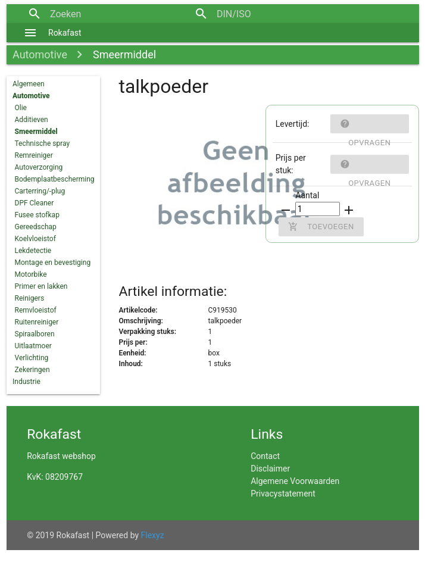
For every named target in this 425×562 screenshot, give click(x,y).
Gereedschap (36, 227)
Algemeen (28, 84)
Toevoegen (321, 226)
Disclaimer (270, 468)
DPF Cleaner (34, 203)
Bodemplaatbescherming (55, 179)
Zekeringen (32, 370)
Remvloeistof (36, 310)
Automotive (39, 54)
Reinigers (30, 298)
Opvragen (365, 123)
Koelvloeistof (35, 239)
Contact (265, 456)
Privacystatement (283, 493)
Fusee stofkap (37, 215)
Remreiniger (34, 155)
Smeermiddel (124, 54)
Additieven (31, 119)
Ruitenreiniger (37, 322)
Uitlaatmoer (33, 346)
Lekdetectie (33, 250)
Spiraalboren (35, 334)
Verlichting (32, 358)
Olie (21, 108)
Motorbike (31, 274)
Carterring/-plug (40, 191)
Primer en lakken (41, 286)
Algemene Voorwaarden (295, 481)
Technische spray (42, 143)
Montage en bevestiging (53, 262)
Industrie (26, 381)
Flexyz (152, 535)
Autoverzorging (39, 167)
